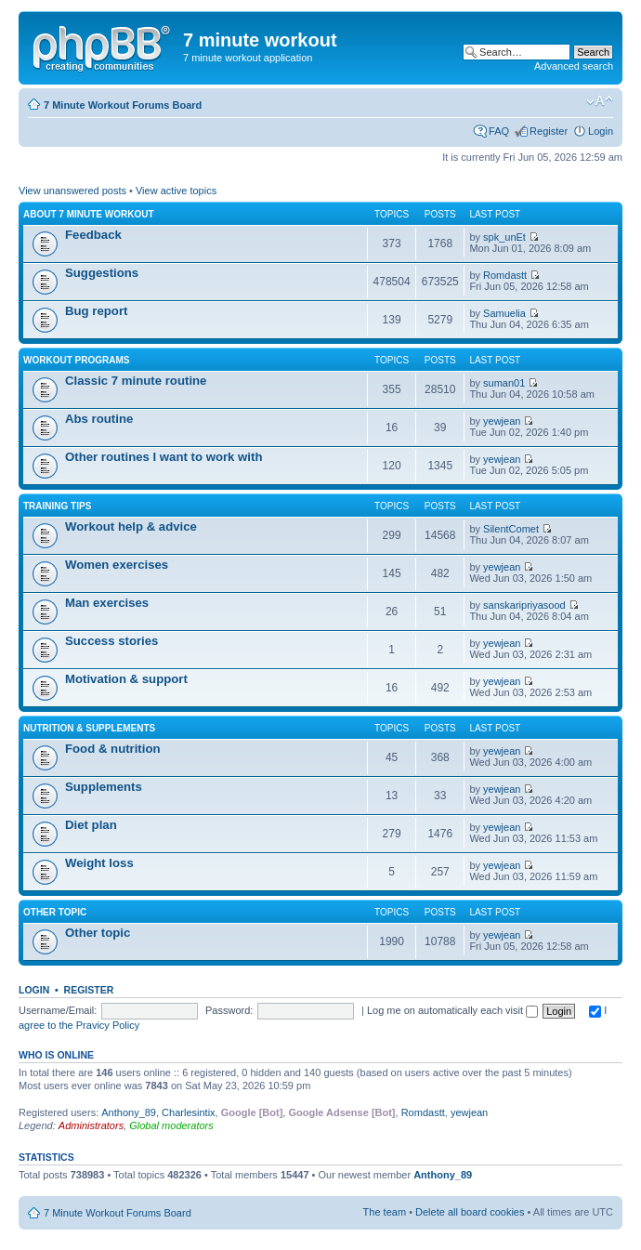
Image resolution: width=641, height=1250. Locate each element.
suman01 (504, 382)
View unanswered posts (72, 190)
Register (549, 131)
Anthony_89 (128, 1112)
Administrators (91, 1125)
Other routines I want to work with (163, 457)
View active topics (176, 190)
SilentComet (511, 528)
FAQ (499, 131)
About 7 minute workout (88, 214)
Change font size (599, 101)
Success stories (111, 641)
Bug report (96, 311)
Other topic (54, 912)
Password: (229, 1010)
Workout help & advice (131, 526)
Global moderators (171, 1125)
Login (600, 131)
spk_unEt (504, 237)
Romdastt (505, 275)
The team (384, 1211)
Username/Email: (58, 1010)
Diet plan (91, 825)
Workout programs (76, 360)
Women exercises (116, 565)
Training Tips (57, 506)
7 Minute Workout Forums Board (123, 105)
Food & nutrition (113, 749)
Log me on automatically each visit (452, 1010)
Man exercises (107, 603)
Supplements (103, 787)
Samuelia (504, 313)
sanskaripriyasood (524, 605)
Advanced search (573, 66)
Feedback (93, 235)
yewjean (501, 421)
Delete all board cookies (469, 1211)
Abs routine (99, 419)
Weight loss (99, 863)
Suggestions (101, 273)
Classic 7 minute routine (135, 381)
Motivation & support (126, 679)
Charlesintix (188, 1112)
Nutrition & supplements (89, 728)
